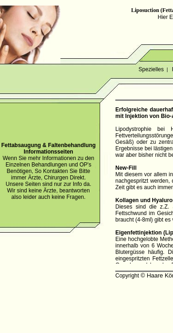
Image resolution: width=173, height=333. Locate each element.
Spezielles (151, 69)
